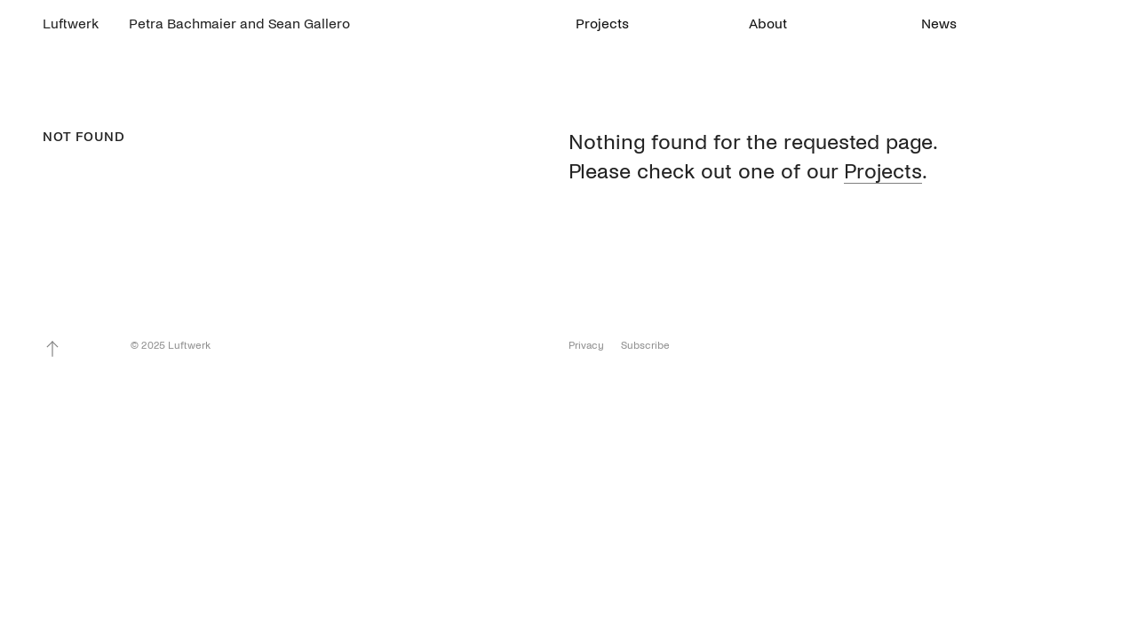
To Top (52, 349)
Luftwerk (71, 23)
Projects (602, 23)
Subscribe (645, 345)
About (768, 23)
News (939, 23)
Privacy (586, 345)
